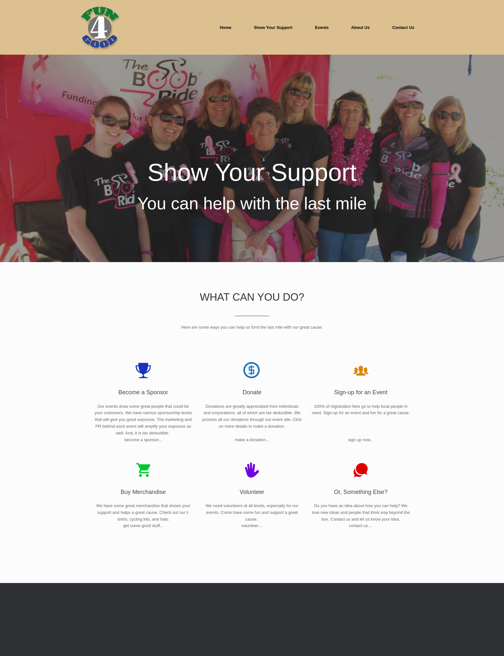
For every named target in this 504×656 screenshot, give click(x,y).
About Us (360, 27)
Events (322, 27)
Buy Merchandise (143, 545)
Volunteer (252, 545)
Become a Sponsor (143, 446)
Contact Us (403, 27)
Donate (252, 446)
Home (225, 27)
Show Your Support (273, 27)
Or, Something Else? (361, 545)
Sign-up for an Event (360, 446)
